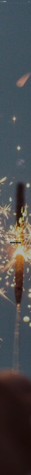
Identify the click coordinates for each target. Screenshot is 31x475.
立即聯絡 (18, 242)
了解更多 (13, 242)
